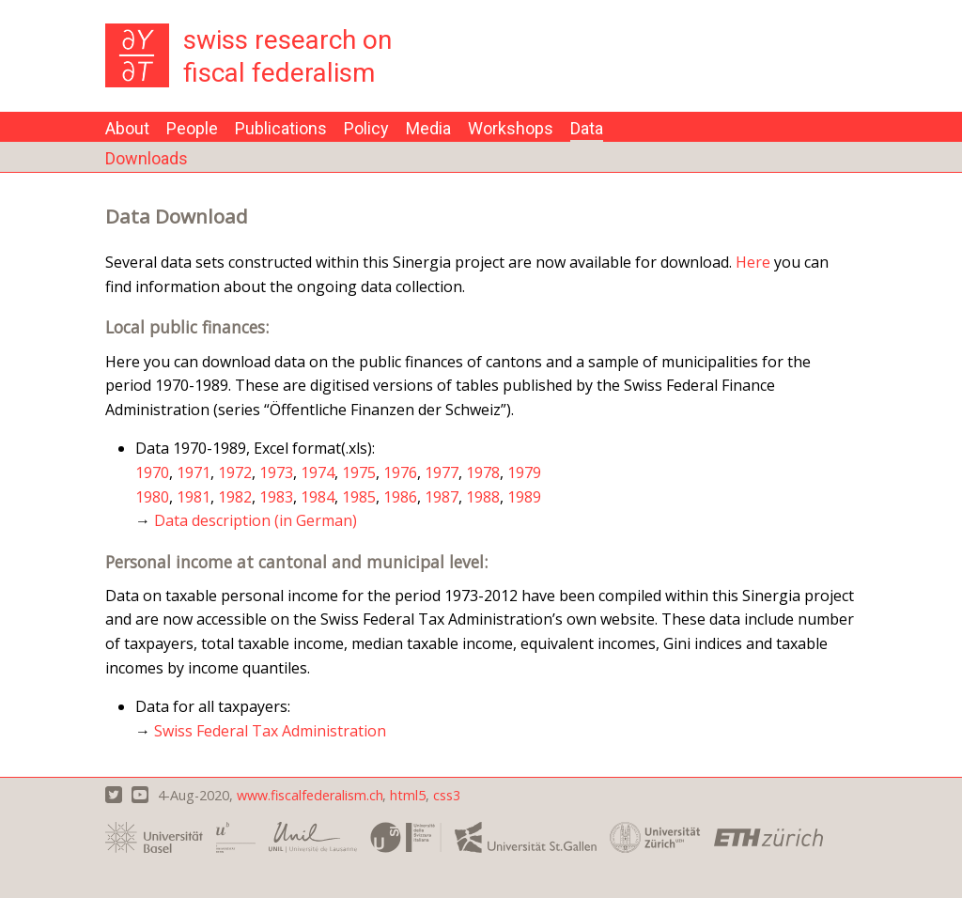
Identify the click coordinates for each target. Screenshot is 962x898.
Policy (366, 128)
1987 (441, 497)
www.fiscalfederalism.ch (310, 795)
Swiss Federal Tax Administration (270, 730)
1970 (152, 472)
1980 (152, 497)
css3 (446, 795)
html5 (408, 795)
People (192, 128)
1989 (524, 497)
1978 (483, 472)
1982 (235, 497)
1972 (235, 472)
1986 (400, 497)
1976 (400, 472)
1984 (317, 497)
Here (753, 262)
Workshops (510, 128)
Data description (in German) (255, 520)
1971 (193, 472)
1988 (483, 497)
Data (586, 128)
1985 (359, 497)
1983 (276, 497)
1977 (441, 472)
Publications (281, 128)
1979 (524, 472)
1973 (276, 472)
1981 (193, 497)
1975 (359, 472)
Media (428, 128)
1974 (317, 472)
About (127, 128)
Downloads (146, 158)
